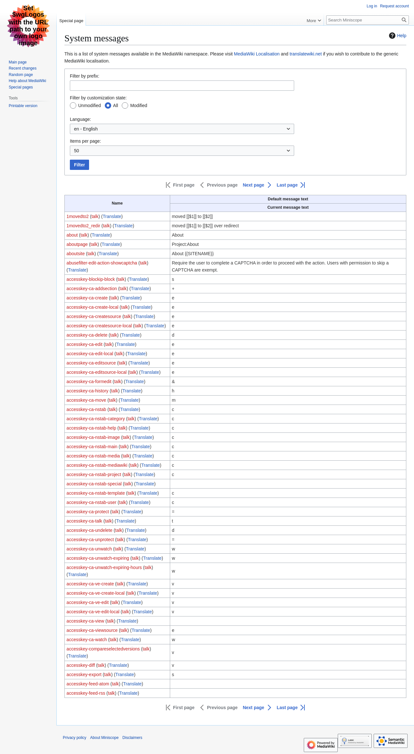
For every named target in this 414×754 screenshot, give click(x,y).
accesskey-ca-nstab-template (96, 493)
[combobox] (182, 129)
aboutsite (76, 253)
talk (94, 216)
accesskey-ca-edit (85, 344)
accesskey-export (84, 674)
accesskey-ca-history (88, 390)
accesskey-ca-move (86, 400)
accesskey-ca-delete (87, 335)
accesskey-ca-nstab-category (96, 418)
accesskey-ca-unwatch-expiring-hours (104, 567)
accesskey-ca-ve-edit (88, 602)
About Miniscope (104, 737)
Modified (138, 105)
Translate (112, 216)
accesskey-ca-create (87, 297)
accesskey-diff (81, 665)
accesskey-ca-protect (88, 511)
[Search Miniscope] (367, 20)
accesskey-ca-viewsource (92, 630)
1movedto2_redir (83, 225)
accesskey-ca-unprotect (90, 539)
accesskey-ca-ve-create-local (96, 593)
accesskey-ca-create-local (93, 307)
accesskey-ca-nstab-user (92, 502)
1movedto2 (78, 216)
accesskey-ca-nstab (86, 409)
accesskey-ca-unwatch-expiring (98, 558)
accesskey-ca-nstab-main (92, 446)
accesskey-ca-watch (87, 639)
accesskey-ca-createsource (94, 316)
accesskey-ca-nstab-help (91, 428)
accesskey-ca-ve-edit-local (93, 611)
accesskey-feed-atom (88, 683)
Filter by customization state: (98, 97)
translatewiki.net (306, 53)
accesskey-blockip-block (91, 279)
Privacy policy (74, 737)
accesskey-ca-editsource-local (97, 372)
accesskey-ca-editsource (91, 362)
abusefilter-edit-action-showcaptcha (102, 262)
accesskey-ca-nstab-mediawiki (97, 465)
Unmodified (89, 105)
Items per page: (85, 141)
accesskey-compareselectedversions (103, 648)
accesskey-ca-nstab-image (93, 437)
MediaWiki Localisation (256, 53)
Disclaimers (132, 737)
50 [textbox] (76, 150)
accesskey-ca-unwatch (89, 548)
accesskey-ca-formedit (89, 381)
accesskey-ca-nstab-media (93, 455)
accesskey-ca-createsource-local (99, 325)
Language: (80, 119)
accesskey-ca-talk (84, 521)
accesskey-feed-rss (86, 693)
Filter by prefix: (84, 76)
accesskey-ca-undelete (89, 530)
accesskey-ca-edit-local (90, 353)
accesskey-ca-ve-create (90, 583)
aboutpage (77, 244)
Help (396, 35)
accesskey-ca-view (85, 621)
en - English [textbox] (86, 128)
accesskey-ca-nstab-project (94, 474)
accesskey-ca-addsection (92, 288)
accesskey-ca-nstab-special (94, 483)
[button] (180, 185)
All (115, 105)
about (72, 235)
